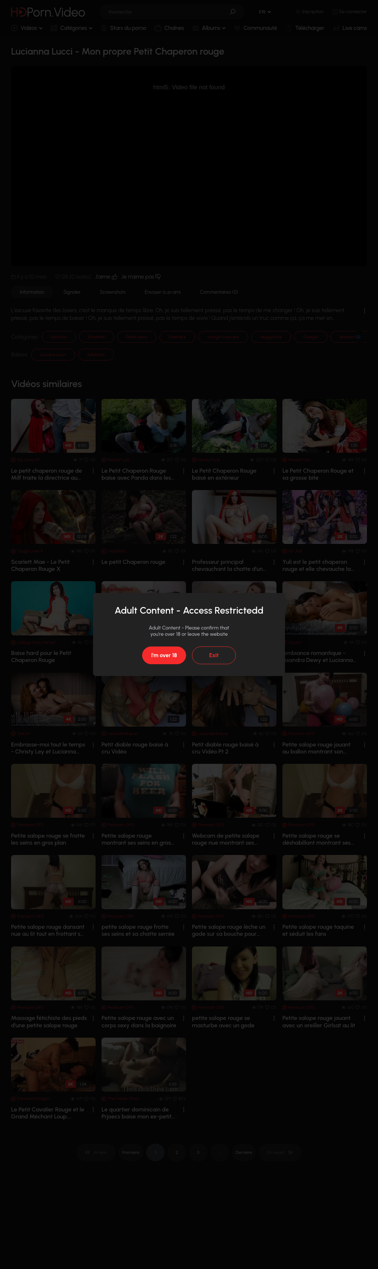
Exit (214, 655)
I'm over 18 (164, 655)
